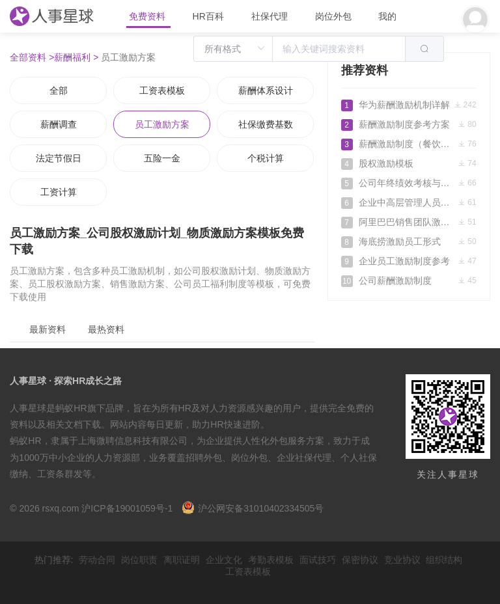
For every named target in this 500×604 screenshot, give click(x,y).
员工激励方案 (162, 124)
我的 (387, 16)
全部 (58, 90)
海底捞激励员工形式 (409, 241)
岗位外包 (333, 16)
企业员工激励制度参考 (409, 261)
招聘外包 (204, 457)
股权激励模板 (409, 163)
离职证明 (181, 560)
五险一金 (162, 158)
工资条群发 (60, 474)
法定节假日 (58, 158)
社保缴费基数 (265, 124)
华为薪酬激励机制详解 (409, 104)
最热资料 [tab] (106, 329)
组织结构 (444, 560)
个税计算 (265, 158)
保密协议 (360, 560)
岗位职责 (139, 560)
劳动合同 (97, 560)
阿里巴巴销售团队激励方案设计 (409, 221)
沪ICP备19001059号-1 (127, 508)
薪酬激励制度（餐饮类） (409, 143)
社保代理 (269, 16)
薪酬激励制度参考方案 (409, 124)
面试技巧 (317, 560)
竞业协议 (402, 560)
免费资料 (148, 16)
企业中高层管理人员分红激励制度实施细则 (409, 202)
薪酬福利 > (76, 57)
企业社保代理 (304, 457)
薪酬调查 (58, 124)
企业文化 (224, 560)
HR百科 (210, 16)
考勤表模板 (271, 560)
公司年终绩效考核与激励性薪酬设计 (409, 182)
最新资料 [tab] (47, 329)
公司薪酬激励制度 (409, 280)
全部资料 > (32, 57)
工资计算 (58, 192)
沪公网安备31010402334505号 (253, 508)
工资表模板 (162, 90)
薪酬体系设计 (265, 90)
